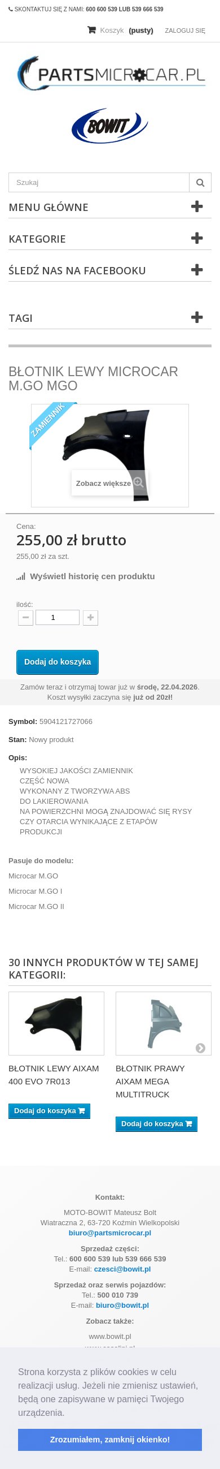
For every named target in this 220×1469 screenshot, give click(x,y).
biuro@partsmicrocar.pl (110, 1233)
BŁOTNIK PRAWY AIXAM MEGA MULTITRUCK (150, 1081)
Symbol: (22, 721)
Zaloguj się (185, 30)
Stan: (17, 739)
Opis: (17, 757)
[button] (69, 1413)
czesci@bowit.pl (122, 1269)
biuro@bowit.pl (122, 1305)
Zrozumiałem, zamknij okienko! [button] (110, 1439)
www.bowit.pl (110, 1336)
